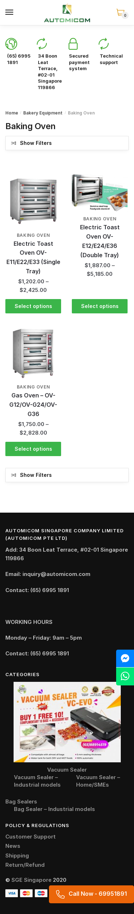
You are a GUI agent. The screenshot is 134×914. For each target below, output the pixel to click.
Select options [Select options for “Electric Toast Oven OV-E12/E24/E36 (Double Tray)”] (100, 306)
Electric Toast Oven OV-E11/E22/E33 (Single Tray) (33, 257)
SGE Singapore (31, 879)
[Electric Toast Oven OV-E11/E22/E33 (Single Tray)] (33, 201)
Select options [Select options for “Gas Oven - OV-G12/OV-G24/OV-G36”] (33, 449)
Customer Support (30, 836)
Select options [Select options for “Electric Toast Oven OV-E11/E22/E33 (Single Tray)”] (33, 306)
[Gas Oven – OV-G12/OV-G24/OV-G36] (33, 353)
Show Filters (36, 143)
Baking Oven (33, 235)
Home (11, 113)
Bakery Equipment (43, 113)
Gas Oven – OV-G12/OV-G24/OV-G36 (33, 404)
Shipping (17, 855)
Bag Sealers (21, 801)
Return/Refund (25, 864)
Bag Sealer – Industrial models (54, 809)
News (12, 845)
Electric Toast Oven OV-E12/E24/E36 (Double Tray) (100, 241)
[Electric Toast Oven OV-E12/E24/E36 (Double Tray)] (100, 193)
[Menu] (9, 12)
